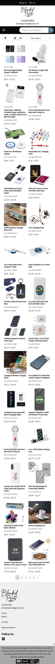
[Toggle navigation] (3, 30)
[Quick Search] (34, 30)
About (4, 616)
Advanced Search (8, 627)
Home (4, 613)
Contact (4, 622)
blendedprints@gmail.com (27, 23)
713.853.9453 (27, 20)
